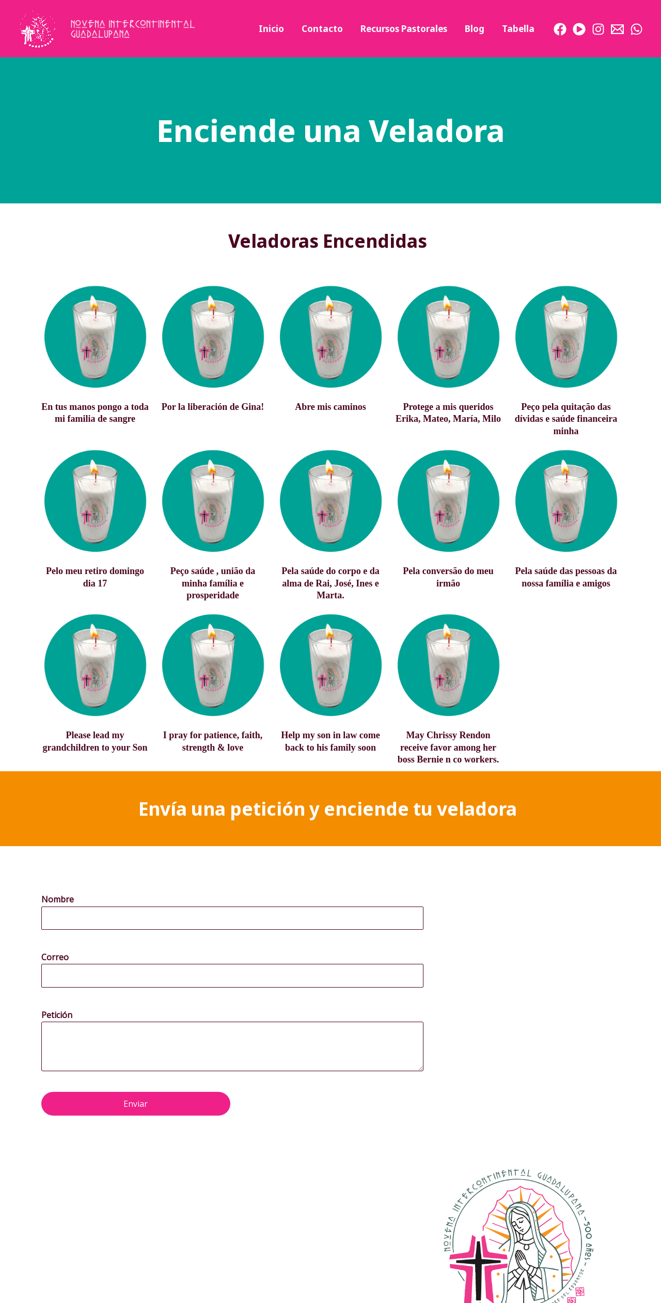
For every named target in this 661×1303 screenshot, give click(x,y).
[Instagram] (598, 29)
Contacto (322, 29)
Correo (55, 957)
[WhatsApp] (636, 29)
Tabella (518, 29)
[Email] (617, 29)
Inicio (271, 29)
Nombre (57, 899)
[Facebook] (560, 29)
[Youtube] (579, 29)
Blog (474, 29)
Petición (56, 1015)
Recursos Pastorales (403, 29)
